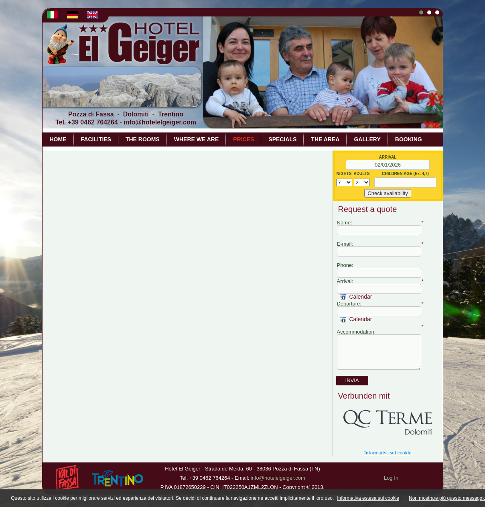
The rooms (143, 139)
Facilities (96, 139)
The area (325, 139)
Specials (282, 139)
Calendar (356, 296)
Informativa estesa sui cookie (368, 498)
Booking (408, 139)
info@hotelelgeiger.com (160, 122)
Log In (391, 478)
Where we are (196, 139)
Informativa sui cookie (388, 453)
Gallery (367, 139)
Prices (243, 139)
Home (58, 139)
